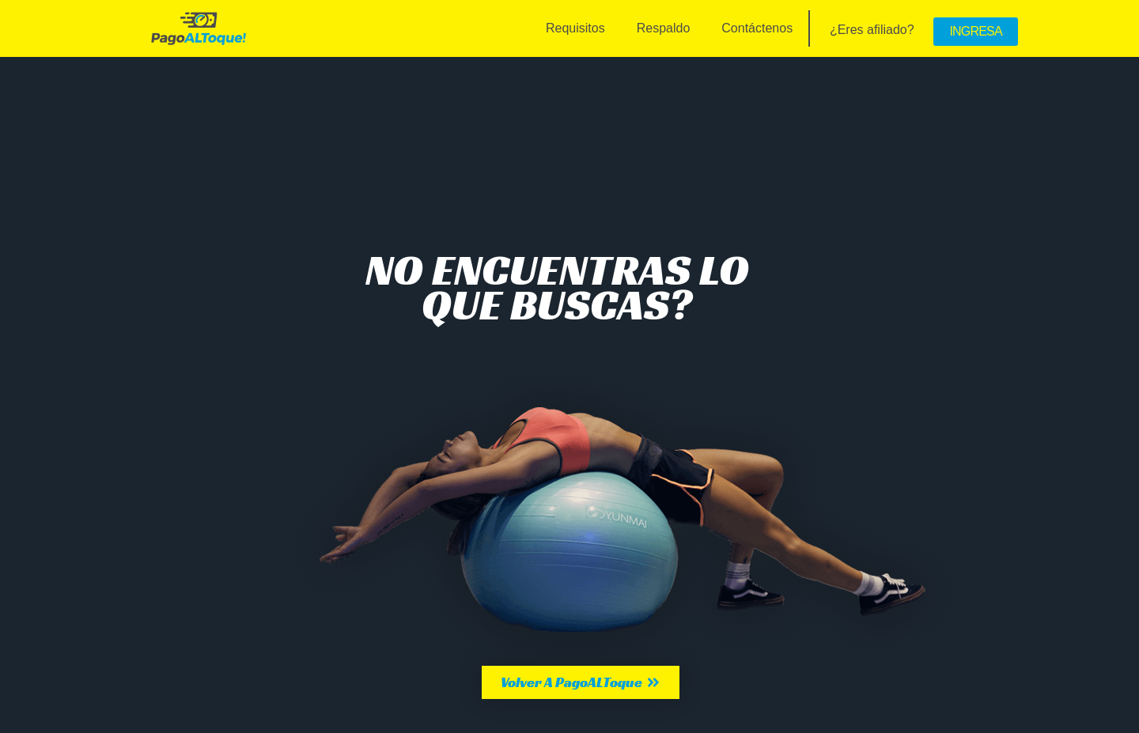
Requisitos (575, 28)
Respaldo (664, 28)
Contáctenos (757, 28)
